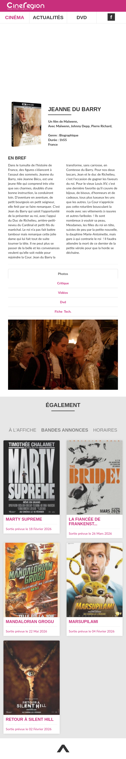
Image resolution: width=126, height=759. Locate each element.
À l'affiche (23, 430)
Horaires (105, 430)
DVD (82, 17)
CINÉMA (14, 17)
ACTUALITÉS (48, 17)
